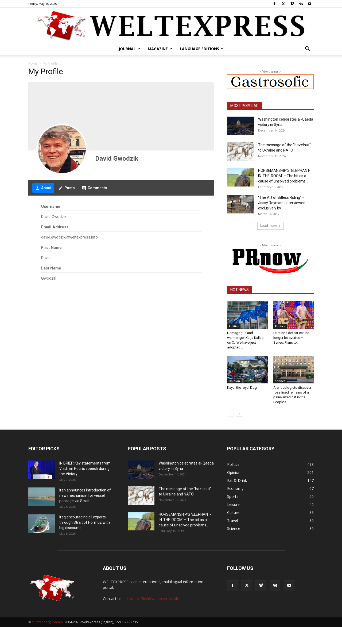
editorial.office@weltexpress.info (151, 598)
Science (280, 381)
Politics (234, 326)
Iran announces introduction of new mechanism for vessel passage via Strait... (85, 495)
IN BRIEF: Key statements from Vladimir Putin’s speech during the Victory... (85, 468)
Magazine (160, 48)
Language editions (201, 48)
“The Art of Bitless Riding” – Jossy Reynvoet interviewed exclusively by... (281, 202)
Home (33, 63)
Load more (270, 225)
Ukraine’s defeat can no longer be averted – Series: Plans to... (291, 337)
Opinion (234, 381)
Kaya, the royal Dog (242, 388)
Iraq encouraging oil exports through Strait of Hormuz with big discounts (84, 522)
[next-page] (239, 413)
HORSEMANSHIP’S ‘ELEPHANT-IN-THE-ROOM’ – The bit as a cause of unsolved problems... (284, 175)
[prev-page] (230, 413)
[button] (307, 49)
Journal (129, 48)
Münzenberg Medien (47, 622)
